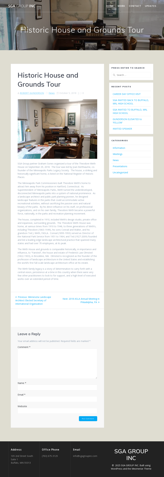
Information (119, 147)
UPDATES (150, 5)
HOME (110, 5)
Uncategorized (120, 172)
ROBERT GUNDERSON (32, 93)
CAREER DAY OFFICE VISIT (127, 94)
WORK (121, 5)
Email (21, 394)
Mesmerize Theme (141, 468)
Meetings (117, 154)
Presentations (120, 166)
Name (22, 383)
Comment (24, 347)
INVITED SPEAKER (122, 128)
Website (22, 406)
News (52, 93)
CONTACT (135, 5)
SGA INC (21, 6)
